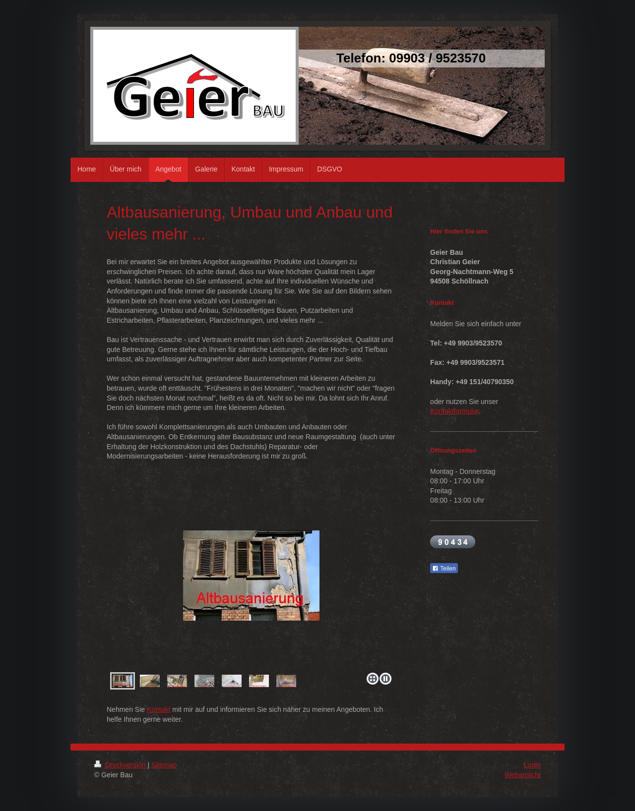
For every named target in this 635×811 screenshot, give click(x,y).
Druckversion (120, 765)
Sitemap (164, 765)
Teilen (443, 568)
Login (532, 765)
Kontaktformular (454, 411)
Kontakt (158, 709)
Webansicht (523, 775)
